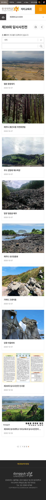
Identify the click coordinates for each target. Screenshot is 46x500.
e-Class (26, 2)
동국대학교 (4, 2)
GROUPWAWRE (35, 2)
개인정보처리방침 (23, 464)
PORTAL (12, 2)
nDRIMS (19, 2)
